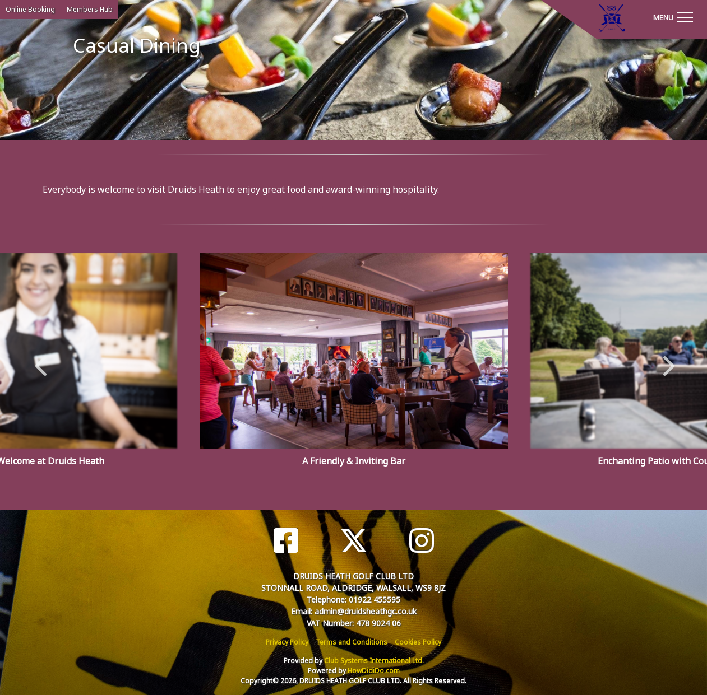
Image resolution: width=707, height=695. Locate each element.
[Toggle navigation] (672, 17)
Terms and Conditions (351, 642)
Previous (41, 360)
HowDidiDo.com (374, 670)
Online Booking (30, 9)
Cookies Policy (418, 642)
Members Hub (90, 9)
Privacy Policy (287, 642)
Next (666, 360)
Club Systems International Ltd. (374, 660)
